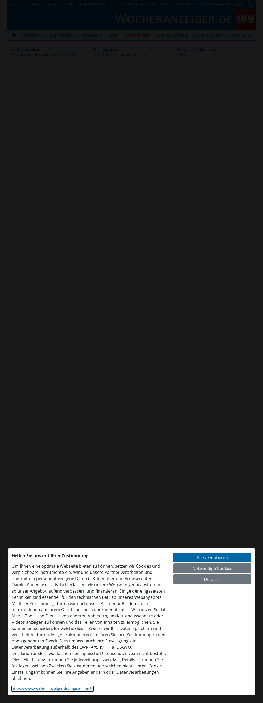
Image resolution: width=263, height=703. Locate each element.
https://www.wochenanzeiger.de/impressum (50, 688)
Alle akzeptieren (212, 557)
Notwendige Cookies (212, 568)
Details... (212, 579)
